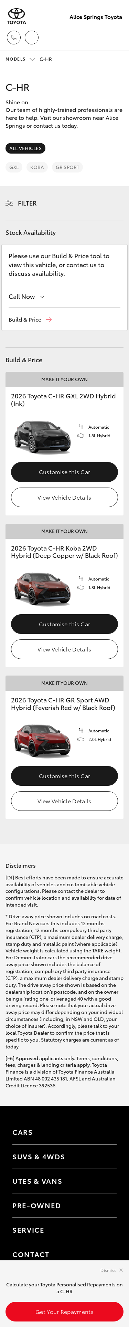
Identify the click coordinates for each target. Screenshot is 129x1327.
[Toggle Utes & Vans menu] (105, 1181)
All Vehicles (25, 148)
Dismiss (108, 1270)
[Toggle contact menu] (105, 1205)
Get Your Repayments (64, 1311)
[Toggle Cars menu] (105, 1132)
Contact (31, 1254)
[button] (30, 319)
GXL (14, 167)
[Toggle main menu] (115, 37)
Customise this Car (64, 472)
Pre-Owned (36, 1205)
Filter (27, 202)
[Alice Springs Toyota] (16, 16)
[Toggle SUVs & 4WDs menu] (105, 1157)
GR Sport (67, 167)
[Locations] (32, 37)
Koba (37, 167)
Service (28, 1229)
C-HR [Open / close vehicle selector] (29, 58)
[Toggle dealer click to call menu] (14, 37)
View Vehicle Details (64, 497)
